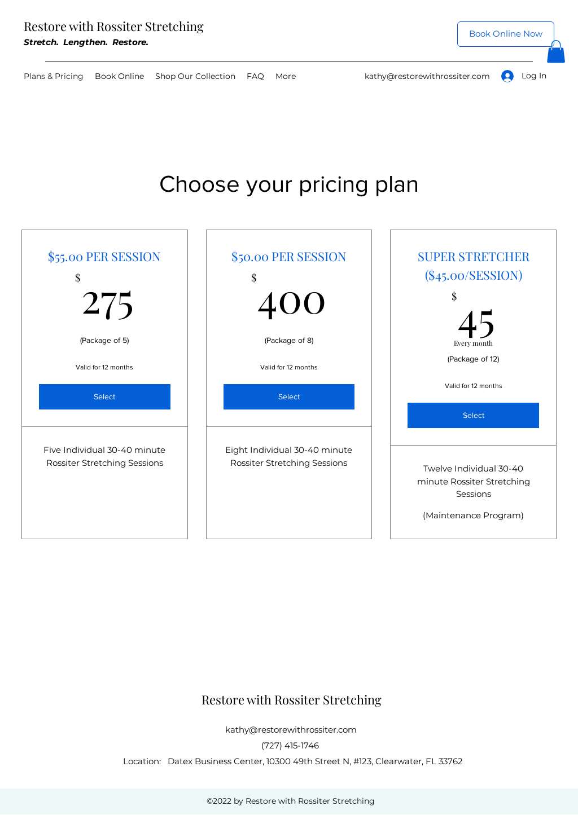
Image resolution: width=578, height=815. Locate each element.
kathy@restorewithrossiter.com (427, 76)
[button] (556, 51)
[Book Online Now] (505, 34)
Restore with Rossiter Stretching (114, 25)
